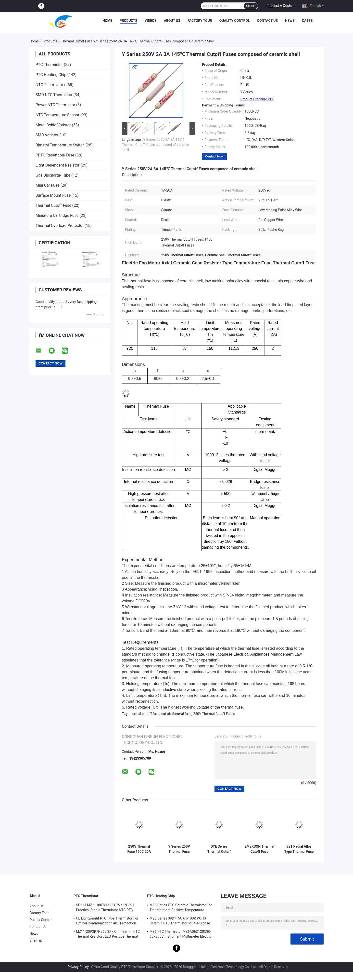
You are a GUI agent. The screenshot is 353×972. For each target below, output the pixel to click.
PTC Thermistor (49, 64)
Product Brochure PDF (257, 99)
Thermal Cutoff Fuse (76, 41)
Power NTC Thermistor (55, 105)
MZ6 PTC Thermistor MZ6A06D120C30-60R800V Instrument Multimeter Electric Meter (181, 935)
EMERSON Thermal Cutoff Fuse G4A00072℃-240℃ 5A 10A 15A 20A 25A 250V (259, 849)
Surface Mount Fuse (53, 195)
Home (107, 21)
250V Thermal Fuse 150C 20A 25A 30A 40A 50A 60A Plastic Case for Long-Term (139, 849)
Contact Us (267, 21)
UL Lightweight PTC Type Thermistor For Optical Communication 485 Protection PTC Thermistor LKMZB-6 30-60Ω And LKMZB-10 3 (107, 921)
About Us (172, 21)
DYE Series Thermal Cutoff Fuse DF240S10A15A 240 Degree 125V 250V (219, 849)
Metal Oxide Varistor (53, 125)
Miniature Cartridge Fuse (57, 215)
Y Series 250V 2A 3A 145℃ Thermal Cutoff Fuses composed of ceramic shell (155, 145)
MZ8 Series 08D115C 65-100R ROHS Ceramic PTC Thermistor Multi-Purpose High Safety (180, 921)
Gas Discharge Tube (53, 175)
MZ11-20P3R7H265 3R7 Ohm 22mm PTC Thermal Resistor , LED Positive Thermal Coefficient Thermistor (108, 935)
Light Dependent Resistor (57, 165)
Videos (151, 21)
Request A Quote (279, 6)
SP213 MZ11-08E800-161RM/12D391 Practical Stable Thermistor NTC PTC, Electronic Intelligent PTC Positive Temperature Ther (105, 908)
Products (128, 21)
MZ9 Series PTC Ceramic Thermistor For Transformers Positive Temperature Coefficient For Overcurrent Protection (181, 908)
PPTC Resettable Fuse (55, 155)
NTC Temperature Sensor (57, 115)
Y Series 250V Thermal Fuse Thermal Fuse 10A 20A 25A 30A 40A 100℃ (179, 849)
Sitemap (35, 940)
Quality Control (234, 21)
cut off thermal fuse (176, 714)
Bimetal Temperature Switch (60, 145)
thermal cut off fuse (144, 714)
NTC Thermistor (49, 84)
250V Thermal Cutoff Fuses (214, 714)
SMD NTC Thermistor (54, 94)
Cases (307, 21)
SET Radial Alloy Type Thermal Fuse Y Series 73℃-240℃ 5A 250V (299, 849)
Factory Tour (200, 21)
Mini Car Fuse (47, 185)
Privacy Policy (77, 967)
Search (250, 6)
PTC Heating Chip (51, 74)
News (290, 21)
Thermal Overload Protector (60, 225)
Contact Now (214, 156)
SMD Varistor (47, 135)
